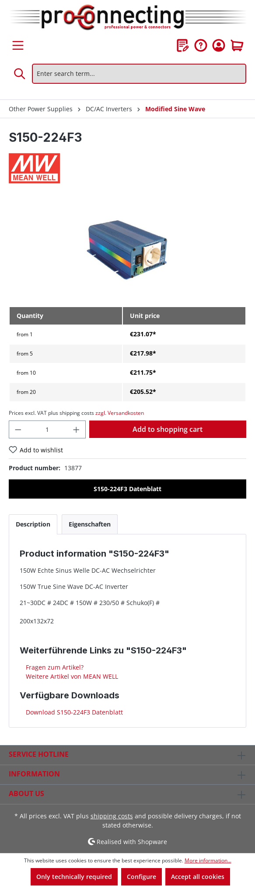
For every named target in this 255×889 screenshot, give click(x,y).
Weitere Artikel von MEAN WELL (71, 676)
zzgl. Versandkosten (119, 413)
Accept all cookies (197, 876)
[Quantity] (47, 429)
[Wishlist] (183, 45)
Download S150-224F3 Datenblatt (73, 712)
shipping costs (112, 816)
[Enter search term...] (139, 74)
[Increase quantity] (76, 429)
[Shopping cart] (237, 45)
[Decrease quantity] (18, 429)
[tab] (33, 524)
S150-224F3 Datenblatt (127, 489)
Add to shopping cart (168, 429)
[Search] (20, 74)
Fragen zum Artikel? (54, 667)
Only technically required (74, 876)
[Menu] (18, 45)
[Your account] (219, 45)
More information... (208, 860)
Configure (141, 876)
